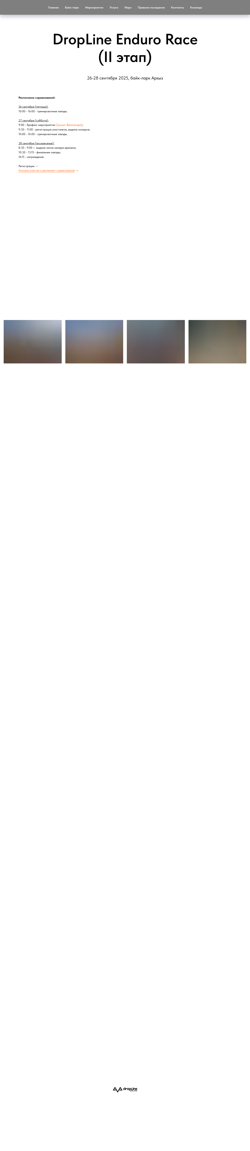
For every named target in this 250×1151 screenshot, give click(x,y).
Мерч (128, 7)
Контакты (177, 7)
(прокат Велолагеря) (69, 125)
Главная (53, 7)
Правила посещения (151, 7)
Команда (196, 7)
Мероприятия (94, 7)
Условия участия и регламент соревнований (47, 170)
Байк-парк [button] (72, 7)
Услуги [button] (114, 7)
